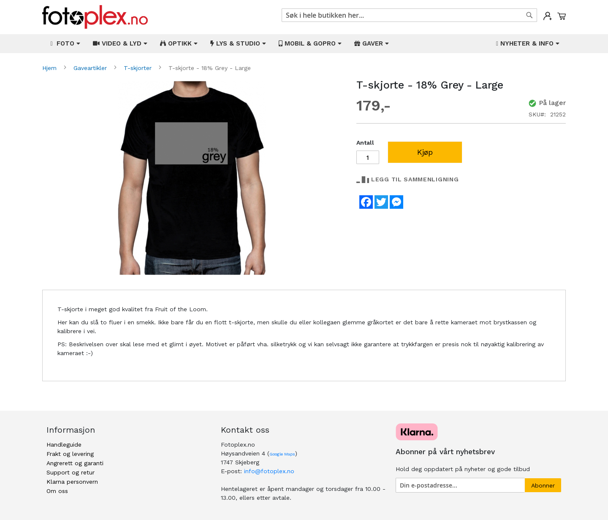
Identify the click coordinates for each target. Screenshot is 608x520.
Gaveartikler (91, 68)
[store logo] (95, 17)
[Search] (529, 15)
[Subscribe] (543, 485)
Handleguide (63, 444)
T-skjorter (139, 68)
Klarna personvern (72, 481)
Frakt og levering (70, 453)
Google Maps (282, 454)
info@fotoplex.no (269, 471)
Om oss (57, 491)
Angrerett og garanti (74, 463)
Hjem (50, 68)
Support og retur (70, 472)
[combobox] (409, 15)
